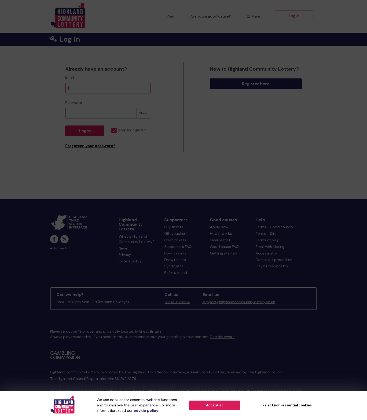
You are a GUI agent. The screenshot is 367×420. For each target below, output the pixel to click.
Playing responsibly (272, 266)
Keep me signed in (129, 130)
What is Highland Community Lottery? (136, 239)
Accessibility (266, 253)
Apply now (219, 227)
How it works (175, 253)
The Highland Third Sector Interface (154, 372)
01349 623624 (177, 301)
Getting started (223, 253)
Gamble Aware (222, 336)
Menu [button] (254, 16)
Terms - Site (266, 233)
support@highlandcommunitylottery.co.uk (238, 301)
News (123, 248)
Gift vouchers (175, 233)
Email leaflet (220, 240)
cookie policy (146, 410)
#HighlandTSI (60, 248)
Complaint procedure (274, 259)
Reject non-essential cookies (287, 405)
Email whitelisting (270, 246)
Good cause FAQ (224, 246)
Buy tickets (173, 227)
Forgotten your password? (90, 145)
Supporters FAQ (178, 246)
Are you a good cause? (210, 16)
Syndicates (174, 266)
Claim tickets (175, 240)
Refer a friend (175, 272)
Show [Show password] (143, 113)
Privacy (125, 254)
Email (69, 77)
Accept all (214, 405)
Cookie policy (130, 261)
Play (170, 16)
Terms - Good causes (274, 227)
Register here (256, 84)
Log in (294, 15)
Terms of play (267, 240)
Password (73, 102)
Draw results (175, 259)
